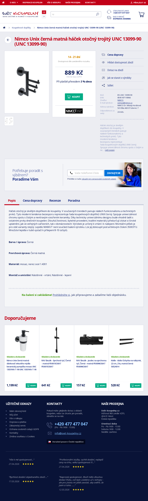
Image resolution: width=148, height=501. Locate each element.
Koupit (76, 96)
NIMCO (120, 100)
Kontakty (90, 2)
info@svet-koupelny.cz (68, 433)
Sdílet (110, 85)
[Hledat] (76, 14)
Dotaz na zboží (115, 70)
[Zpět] (8, 39)
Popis (12, 200)
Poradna (74, 200)
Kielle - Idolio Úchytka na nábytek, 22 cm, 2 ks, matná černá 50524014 (126, 363)
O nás (13, 2)
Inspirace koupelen (32, 2)
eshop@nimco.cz (125, 102)
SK (44, 16)
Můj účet (13, 414)
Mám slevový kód (17, 411)
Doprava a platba (17, 422)
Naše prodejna (72, 2)
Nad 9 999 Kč (122, 17)
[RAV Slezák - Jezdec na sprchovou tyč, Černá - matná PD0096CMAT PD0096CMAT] (91, 340)
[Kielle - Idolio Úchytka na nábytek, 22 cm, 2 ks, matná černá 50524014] (126, 340)
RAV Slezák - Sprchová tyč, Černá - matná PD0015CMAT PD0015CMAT (56, 363)
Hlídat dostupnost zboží (120, 62)
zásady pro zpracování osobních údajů (99, 179)
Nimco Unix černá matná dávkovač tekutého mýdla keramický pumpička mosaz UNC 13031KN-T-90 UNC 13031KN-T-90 (21, 365)
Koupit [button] (33, 385)
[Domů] (5, 2)
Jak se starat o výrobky (119, 77)
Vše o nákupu (54, 2)
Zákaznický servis (17, 425)
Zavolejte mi (113, 173)
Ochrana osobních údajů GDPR (24, 429)
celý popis (109, 150)
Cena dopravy (32, 200)
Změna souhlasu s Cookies (22, 436)
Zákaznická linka (122, 11)
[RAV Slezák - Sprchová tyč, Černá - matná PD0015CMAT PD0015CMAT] (56, 340)
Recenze (55, 200)
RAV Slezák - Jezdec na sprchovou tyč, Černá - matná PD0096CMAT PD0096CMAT (91, 363)
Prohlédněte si (61, 295)
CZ (44, 12)
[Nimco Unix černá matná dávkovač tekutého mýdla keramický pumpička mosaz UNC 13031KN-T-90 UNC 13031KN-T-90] (22, 340)
